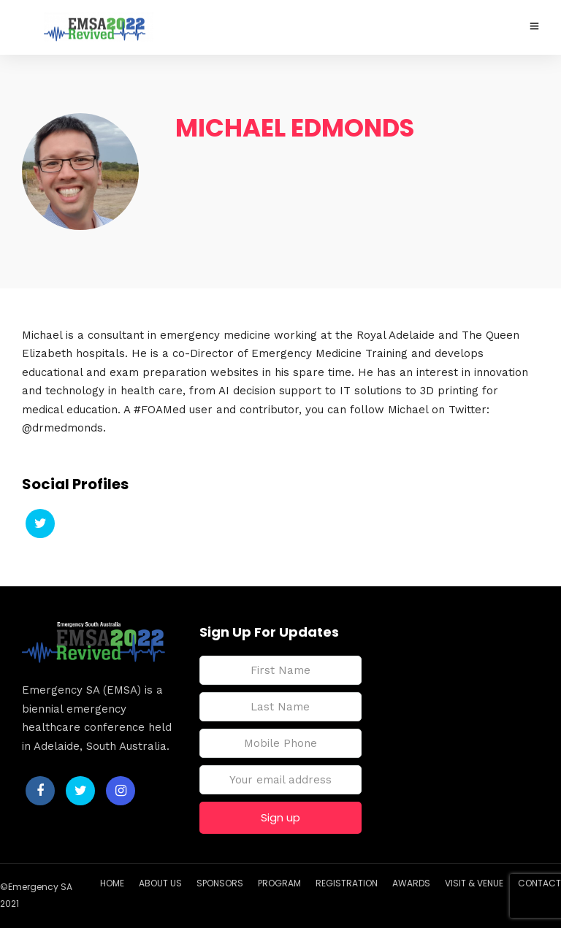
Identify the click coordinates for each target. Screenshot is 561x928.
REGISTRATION (347, 883)
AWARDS (411, 883)
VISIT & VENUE (474, 883)
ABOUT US (160, 883)
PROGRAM (279, 883)
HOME (112, 883)
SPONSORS (219, 883)
